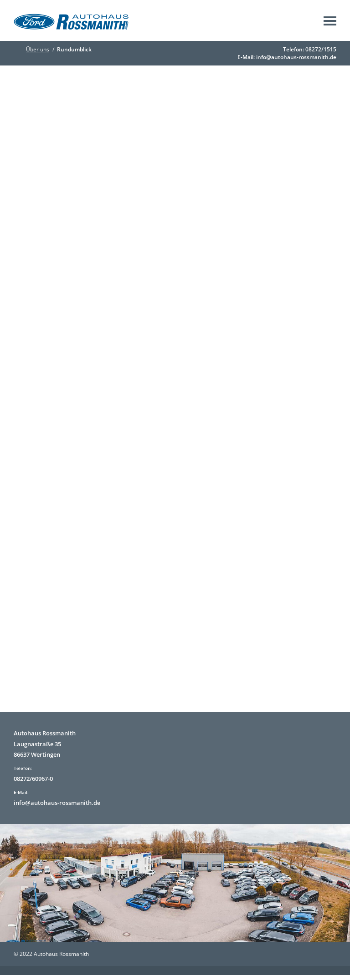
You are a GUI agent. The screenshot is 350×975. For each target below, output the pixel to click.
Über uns (37, 49)
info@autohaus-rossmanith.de (296, 57)
